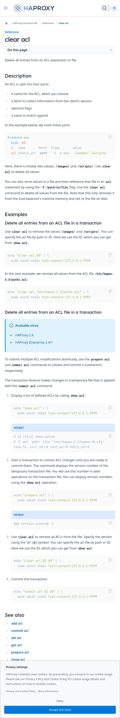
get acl (16, 645)
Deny (60, 701)
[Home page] (34, 8)
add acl (16, 623)
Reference (48, 23)
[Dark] (114, 8)
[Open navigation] (5, 8)
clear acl (63, 23)
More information (48, 691)
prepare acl (20, 652)
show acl (18, 659)
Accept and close (60, 710)
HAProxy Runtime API (25, 23)
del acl (16, 638)
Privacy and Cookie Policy (21, 691)
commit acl (19, 630)
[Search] (106, 8)
